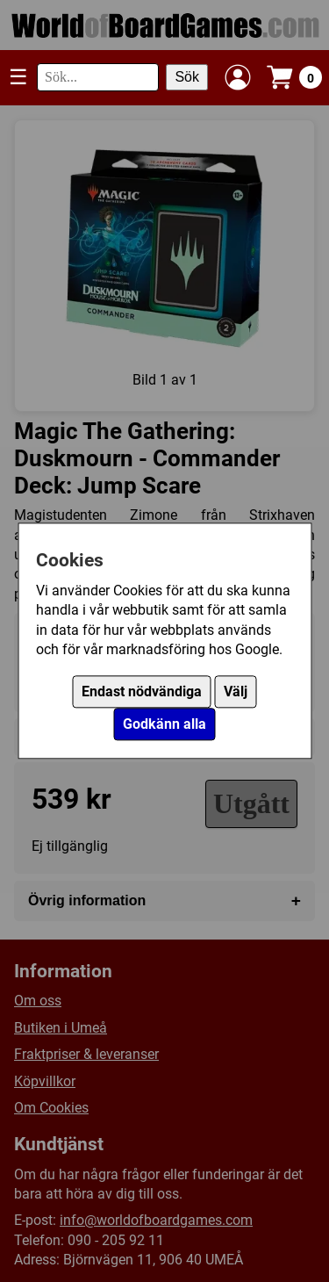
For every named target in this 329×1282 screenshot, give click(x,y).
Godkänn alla (164, 725)
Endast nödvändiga (142, 692)
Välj (235, 692)
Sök (187, 76)
